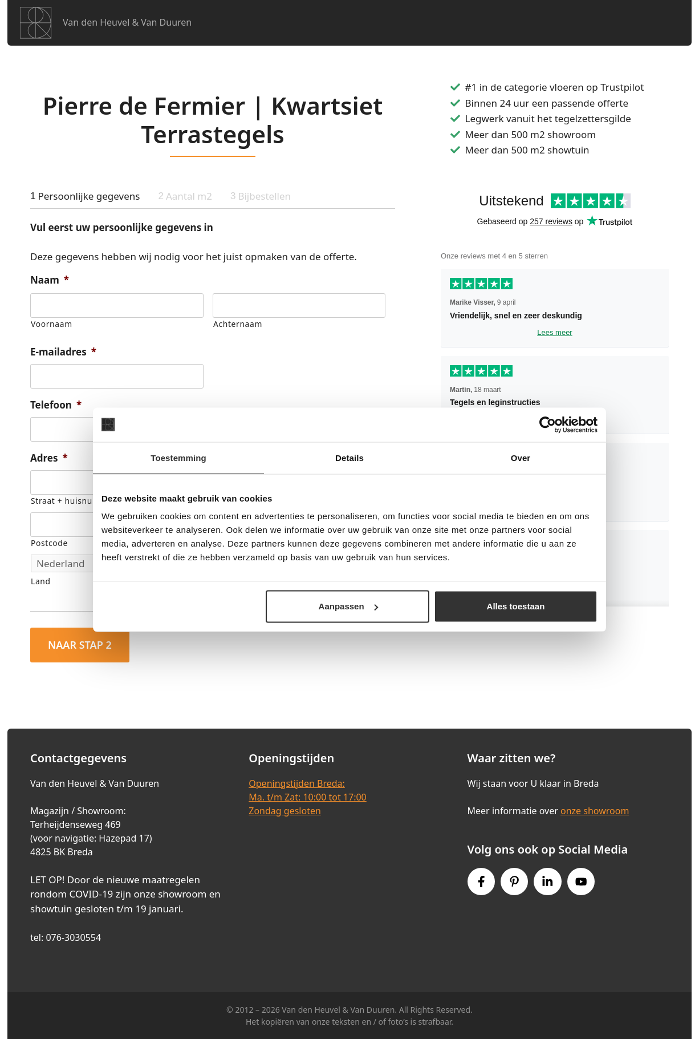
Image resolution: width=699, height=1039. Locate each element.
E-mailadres (63, 352)
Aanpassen (348, 606)
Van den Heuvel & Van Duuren (127, 22)
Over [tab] (521, 457)
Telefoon (56, 405)
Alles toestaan (516, 606)
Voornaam (51, 323)
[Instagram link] (547, 881)
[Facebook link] (481, 881)
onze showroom (594, 810)
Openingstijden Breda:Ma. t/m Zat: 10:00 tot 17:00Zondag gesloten (307, 797)
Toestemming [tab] (178, 457)
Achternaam (237, 323)
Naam (49, 280)
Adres (49, 458)
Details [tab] (349, 457)
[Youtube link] (581, 881)
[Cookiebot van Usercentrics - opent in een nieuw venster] (548, 424)
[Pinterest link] (514, 881)
